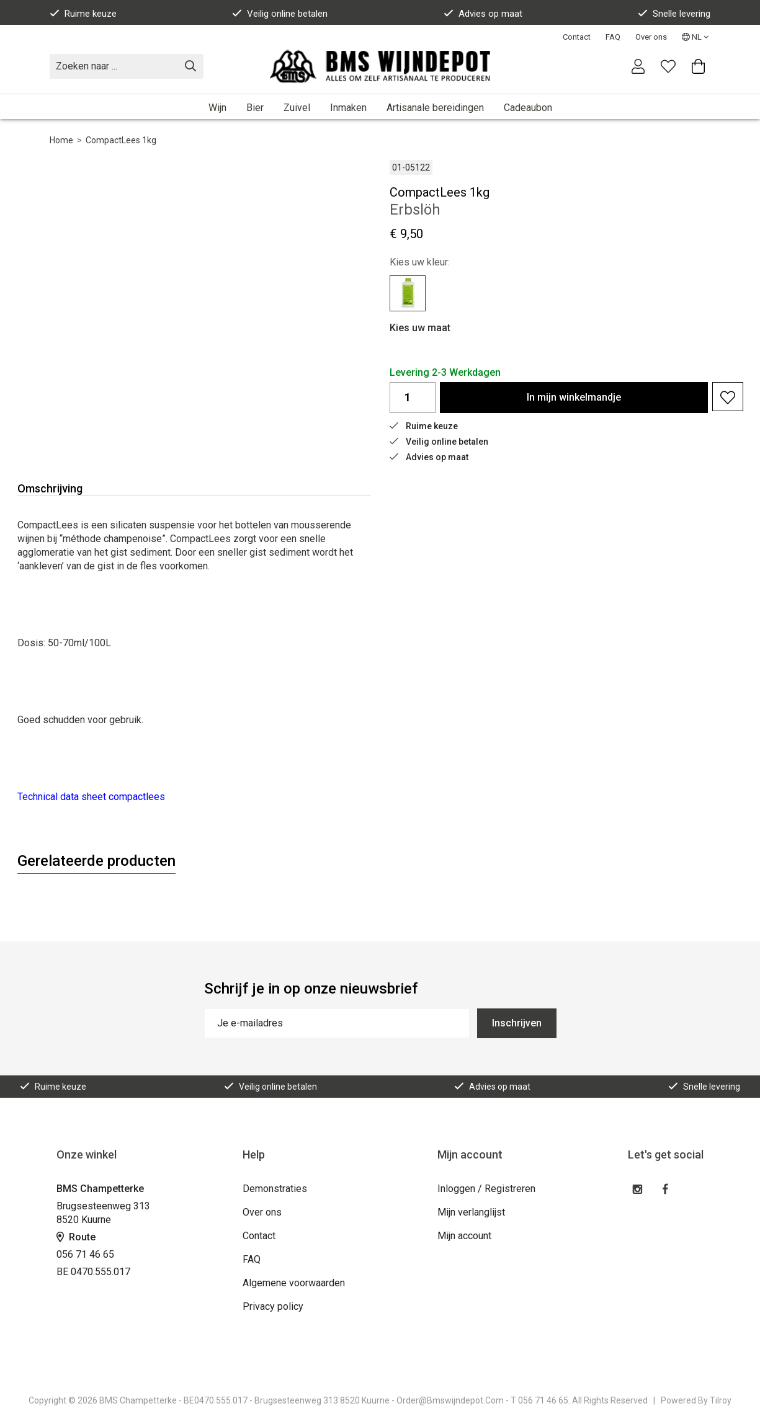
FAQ (613, 37)
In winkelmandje (574, 397)
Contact (577, 37)
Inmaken (348, 107)
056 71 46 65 (85, 1254)
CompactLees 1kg (121, 140)
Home (61, 140)
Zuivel (297, 107)
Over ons (651, 37)
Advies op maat (483, 13)
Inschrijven (517, 1023)
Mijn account (464, 1236)
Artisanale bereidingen (435, 107)
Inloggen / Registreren (486, 1188)
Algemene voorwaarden (294, 1283)
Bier (255, 107)
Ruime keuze (83, 13)
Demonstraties (275, 1188)
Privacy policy (273, 1306)
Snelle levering (674, 13)
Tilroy (720, 1400)
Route (76, 1237)
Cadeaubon (528, 107)
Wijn (217, 107)
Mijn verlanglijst (471, 1212)
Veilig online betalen (280, 13)
